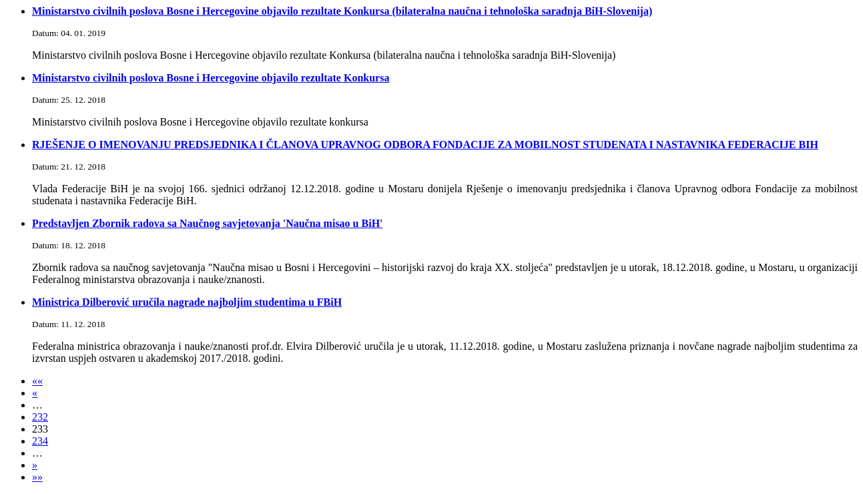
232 (40, 417)
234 (40, 441)
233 (40, 429)
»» (37, 477)
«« (37, 381)
